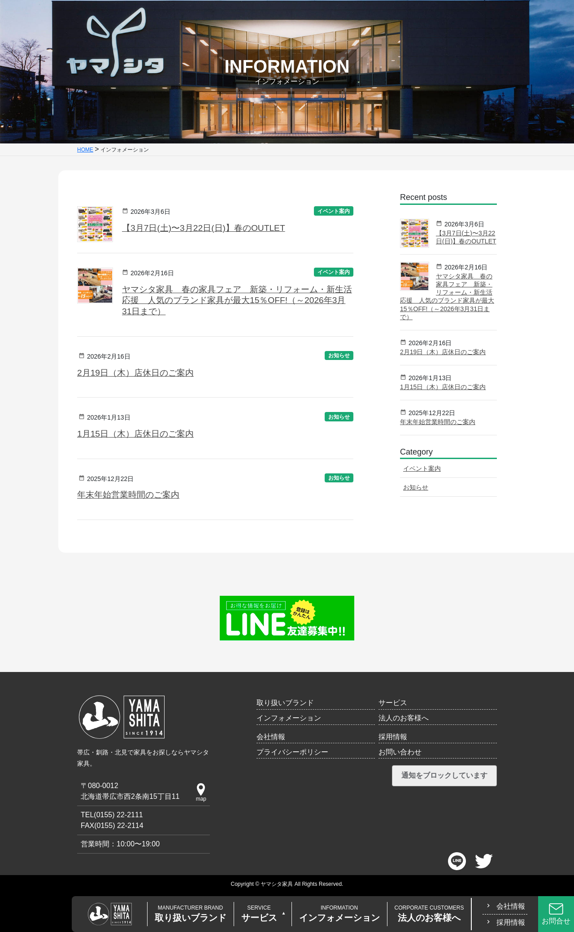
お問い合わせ (400, 752)
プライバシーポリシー (292, 752)
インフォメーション (339, 913)
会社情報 (510, 906)
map (201, 792)
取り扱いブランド (190, 913)
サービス (259, 913)
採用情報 (510, 922)
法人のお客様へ (429, 913)
